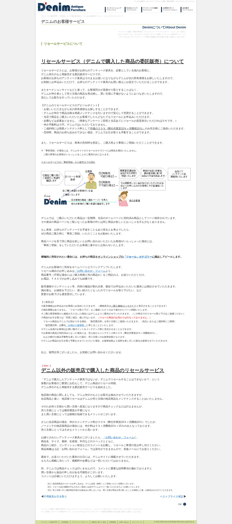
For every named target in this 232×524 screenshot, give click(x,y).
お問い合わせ (124, 522)
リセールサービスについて (113, 16)
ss (193, 522)
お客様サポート (170, 9)
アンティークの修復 (150, 9)
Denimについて (132, 9)
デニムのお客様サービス (92, 16)
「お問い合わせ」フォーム (90, 271)
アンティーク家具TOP (49, 16)
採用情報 (112, 522)
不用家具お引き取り (55, 496)
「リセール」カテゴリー (138, 256)
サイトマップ (137, 522)
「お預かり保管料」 (76, 325)
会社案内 (187, 9)
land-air (166, 522)
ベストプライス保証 (171, 496)
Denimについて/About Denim (70, 16)
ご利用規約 (65, 522)
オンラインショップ (114, 9)
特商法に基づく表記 (99, 522)
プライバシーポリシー (80, 522)
